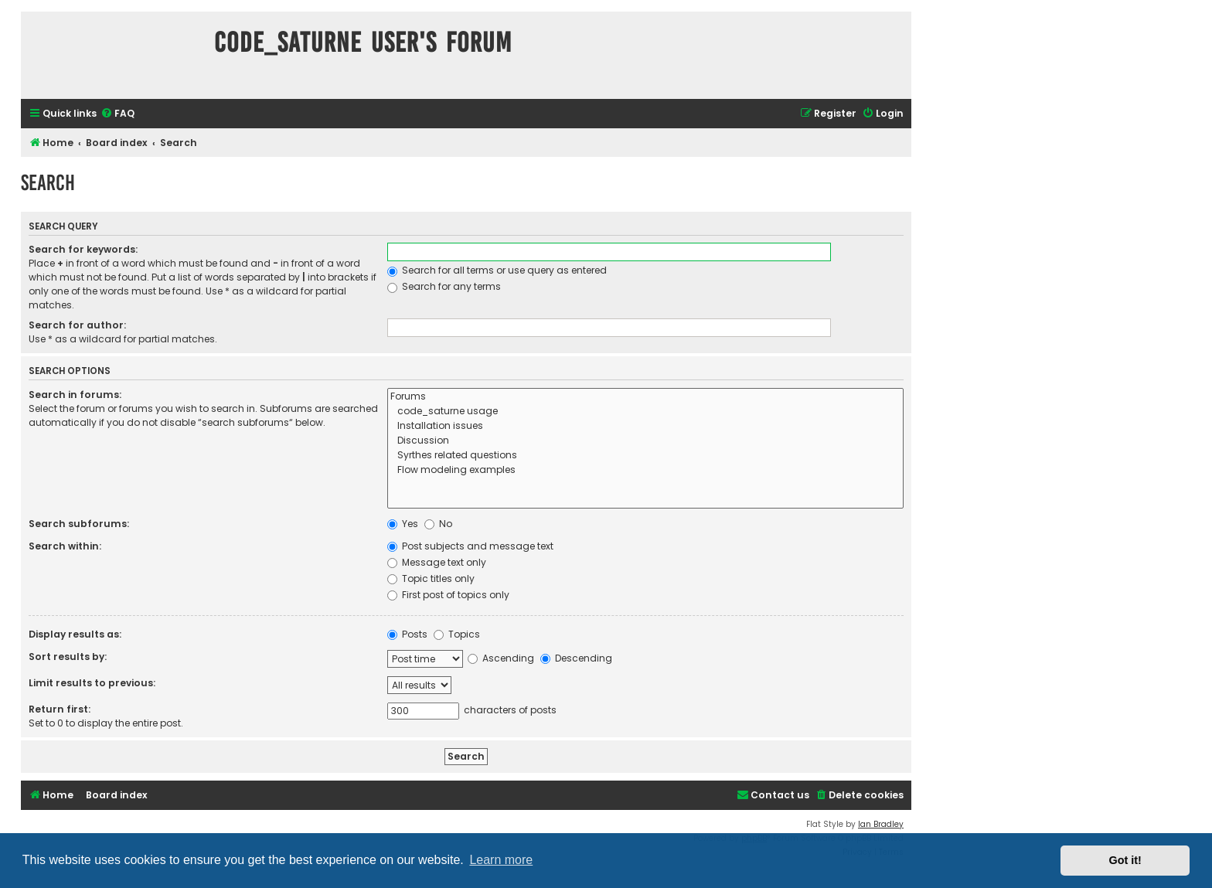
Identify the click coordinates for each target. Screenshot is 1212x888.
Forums (645, 397)
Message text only (436, 562)
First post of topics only (448, 594)
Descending (576, 658)
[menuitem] (117, 114)
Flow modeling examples (645, 470)
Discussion (645, 441)
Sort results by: (68, 656)
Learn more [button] (501, 859)
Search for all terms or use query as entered (497, 270)
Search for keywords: (83, 249)
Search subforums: (79, 523)
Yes (402, 523)
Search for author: (77, 325)
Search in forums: (75, 394)
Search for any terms (444, 286)
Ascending (501, 658)
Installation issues (645, 426)
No (438, 523)
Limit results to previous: (92, 682)
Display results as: (75, 634)
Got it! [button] (1125, 860)
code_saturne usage (645, 411)
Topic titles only (431, 578)
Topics (457, 634)
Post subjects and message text (470, 546)
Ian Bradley (881, 824)
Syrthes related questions (645, 455)
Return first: (59, 709)
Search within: (65, 546)
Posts (407, 634)
